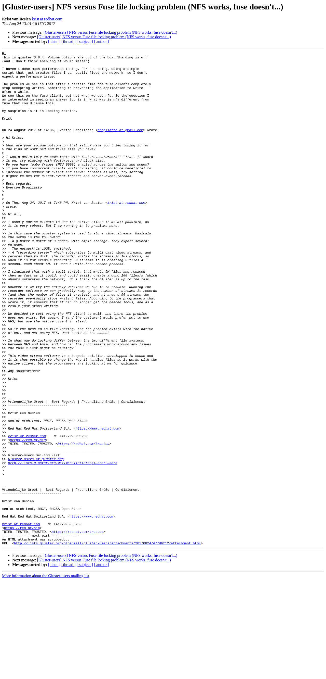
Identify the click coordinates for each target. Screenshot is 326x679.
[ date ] (54, 41)
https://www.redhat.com (97, 504)
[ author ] (101, 41)
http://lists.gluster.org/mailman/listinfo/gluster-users (62, 545)
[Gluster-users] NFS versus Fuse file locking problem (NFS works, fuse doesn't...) (110, 32)
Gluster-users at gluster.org (35, 540)
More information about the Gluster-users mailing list (45, 674)
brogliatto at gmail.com (120, 146)
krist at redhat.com (47, 19)
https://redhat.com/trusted (83, 522)
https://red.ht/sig (28, 517)
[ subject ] (85, 41)
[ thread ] (68, 41)
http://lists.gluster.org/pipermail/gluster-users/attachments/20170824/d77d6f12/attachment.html (107, 641)
